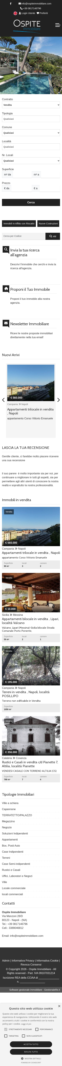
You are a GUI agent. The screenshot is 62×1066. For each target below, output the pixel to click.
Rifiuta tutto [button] (31, 1052)
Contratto (7, 99)
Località (6, 141)
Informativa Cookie (47, 960)
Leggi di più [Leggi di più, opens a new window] (26, 1024)
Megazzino (8, 821)
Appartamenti (10, 839)
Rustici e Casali (11, 870)
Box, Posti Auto (11, 845)
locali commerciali (12, 894)
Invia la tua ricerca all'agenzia (25, 252)
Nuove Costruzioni (48, 223)
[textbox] (31, 132)
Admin (6, 960)
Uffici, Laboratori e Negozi (17, 876)
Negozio (7, 827)
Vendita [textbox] (7, 105)
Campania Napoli (17, 404)
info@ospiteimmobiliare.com (35, 3)
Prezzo (6, 183)
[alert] (31, 1034)
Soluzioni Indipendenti (15, 833)
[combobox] (31, 104)
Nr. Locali (7, 155)
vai (52, 236)
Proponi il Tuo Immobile (30, 289)
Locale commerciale (13, 888)
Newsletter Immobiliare (29, 324)
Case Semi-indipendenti (16, 863)
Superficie (8, 169)
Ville (4, 882)
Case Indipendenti (12, 851)
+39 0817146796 (30, 8)
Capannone (9, 809)
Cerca (31, 202)
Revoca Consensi (31, 964)
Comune (7, 127)
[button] (5, 1029)
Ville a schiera (10, 803)
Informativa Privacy (23, 960)
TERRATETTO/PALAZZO (17, 815)
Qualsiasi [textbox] (8, 160)
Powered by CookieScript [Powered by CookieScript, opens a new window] (31, 1063)
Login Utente (27, 13)
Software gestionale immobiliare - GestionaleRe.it (34, 989)
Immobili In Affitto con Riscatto (18, 223)
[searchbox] (32, 119)
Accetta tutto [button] (31, 1044)
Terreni (6, 857)
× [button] (59, 1006)
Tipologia (7, 113)
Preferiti (42, 13)
